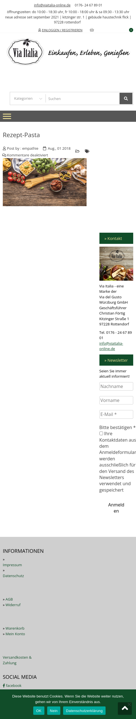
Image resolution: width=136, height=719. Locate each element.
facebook (12, 685)
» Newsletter (116, 360)
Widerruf (13, 604)
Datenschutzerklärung (84, 711)
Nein (54, 711)
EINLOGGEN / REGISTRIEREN (62, 30)
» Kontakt (113, 238)
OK (38, 711)
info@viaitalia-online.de (52, 5)
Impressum (12, 564)
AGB (9, 599)
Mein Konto (15, 633)
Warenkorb (15, 628)
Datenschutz (13, 575)
